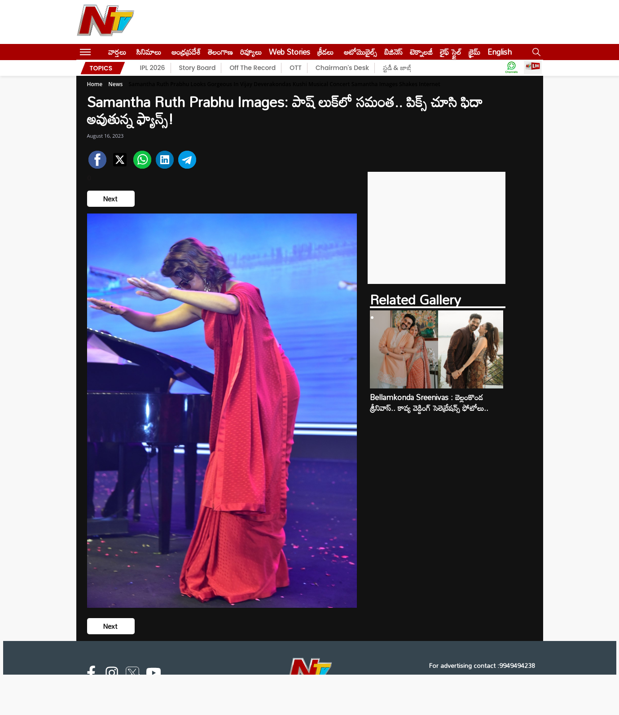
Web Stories (289, 51)
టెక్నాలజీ (421, 51)
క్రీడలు (325, 51)
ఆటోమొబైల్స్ (360, 51)
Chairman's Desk (342, 67)
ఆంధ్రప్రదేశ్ (186, 51)
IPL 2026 (152, 67)
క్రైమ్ (474, 51)
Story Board (197, 67)
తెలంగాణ (220, 51)
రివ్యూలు (251, 51)
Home (95, 84)
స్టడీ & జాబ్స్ (398, 67)
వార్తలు (117, 51)
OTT (296, 67)
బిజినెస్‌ (393, 51)
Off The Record (252, 67)
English (499, 51)
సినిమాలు (148, 51)
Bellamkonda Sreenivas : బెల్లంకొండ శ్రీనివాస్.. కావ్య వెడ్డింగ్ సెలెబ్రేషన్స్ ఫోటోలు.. (429, 403)
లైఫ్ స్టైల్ (450, 51)
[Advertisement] (436, 228)
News (115, 84)
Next (111, 198)
